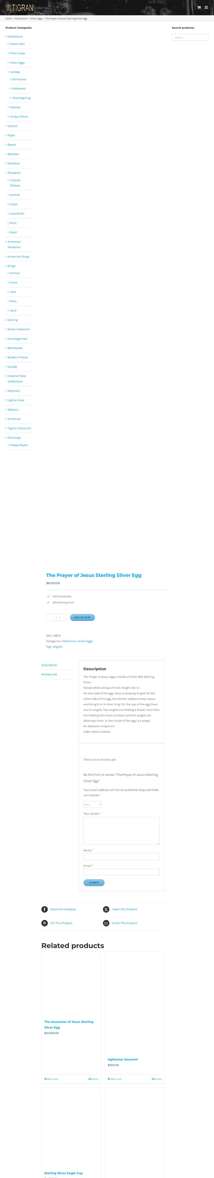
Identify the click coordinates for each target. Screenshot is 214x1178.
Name (88, 850)
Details (94, 1079)
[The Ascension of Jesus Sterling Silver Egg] (71, 983)
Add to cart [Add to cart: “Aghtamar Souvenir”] (116, 1079)
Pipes (11, 135)
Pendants (14, 172)
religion (57, 646)
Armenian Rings (18, 256)
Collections (69, 641)
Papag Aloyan (19, 445)
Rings (11, 266)
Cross (13, 204)
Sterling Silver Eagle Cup (63, 1173)
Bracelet (13, 154)
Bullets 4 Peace (18, 357)
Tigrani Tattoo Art (19, 428)
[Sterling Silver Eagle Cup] (71, 1127)
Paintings (14, 437)
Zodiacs (13, 409)
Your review (92, 813)
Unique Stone (19, 116)
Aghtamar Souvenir (123, 1059)
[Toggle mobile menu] (206, 7)
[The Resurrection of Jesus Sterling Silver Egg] (134, 1131)
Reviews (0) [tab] (49, 674)
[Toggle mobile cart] (199, 7)
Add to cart (82, 617)
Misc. (13, 223)
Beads (12, 144)
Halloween (19, 88)
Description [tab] (49, 665)
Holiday (15, 72)
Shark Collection (19, 329)
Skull (13, 232)
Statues (15, 107)
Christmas (19, 79)
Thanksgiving (21, 98)
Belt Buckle (15, 348)
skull (13, 310)
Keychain (14, 390)
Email (88, 865)
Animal (14, 195)
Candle (12, 366)
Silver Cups (17, 53)
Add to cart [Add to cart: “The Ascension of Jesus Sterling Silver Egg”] (52, 1079)
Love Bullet (17, 213)
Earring (13, 320)
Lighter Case (16, 400)
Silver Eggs (85, 641)
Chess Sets (17, 44)
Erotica (12, 126)
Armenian (14, 419)
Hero (13, 291)
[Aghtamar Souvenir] (134, 1002)
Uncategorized (17, 338)
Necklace (14, 163)
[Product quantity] (56, 617)
